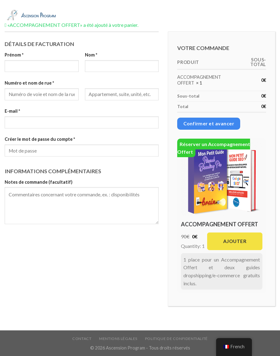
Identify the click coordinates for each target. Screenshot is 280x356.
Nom (91, 54)
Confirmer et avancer (208, 123)
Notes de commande (39, 182)
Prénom (14, 54)
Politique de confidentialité (176, 338)
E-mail (12, 111)
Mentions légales (118, 338)
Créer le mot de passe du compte (40, 139)
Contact (81, 338)
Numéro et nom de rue (29, 83)
